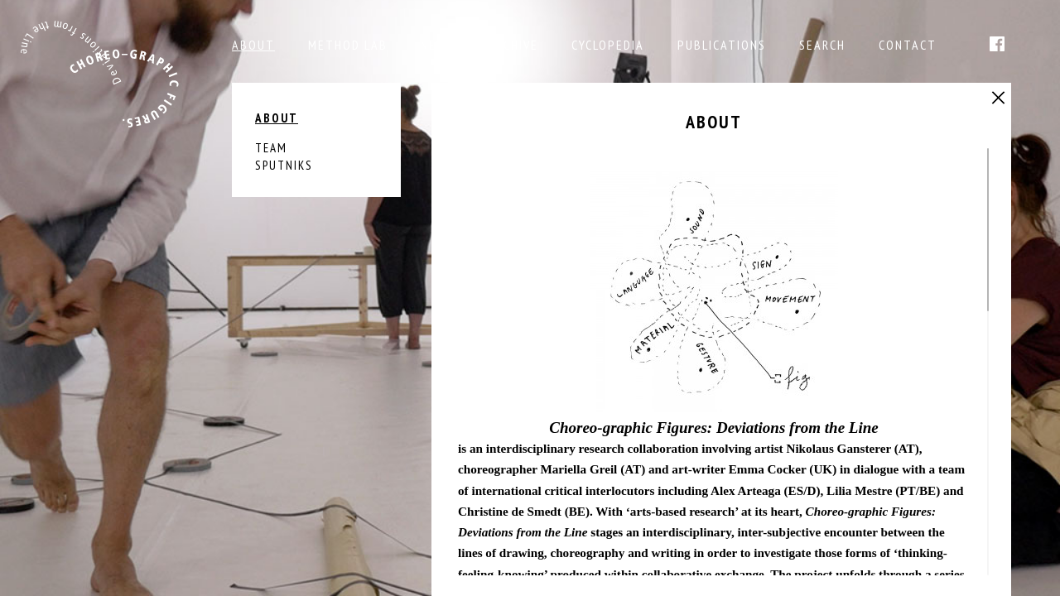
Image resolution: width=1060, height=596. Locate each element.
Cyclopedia (607, 44)
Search (822, 44)
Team (271, 148)
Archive (513, 44)
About (253, 44)
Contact (908, 44)
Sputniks (284, 165)
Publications (721, 44)
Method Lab (348, 44)
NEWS (438, 44)
